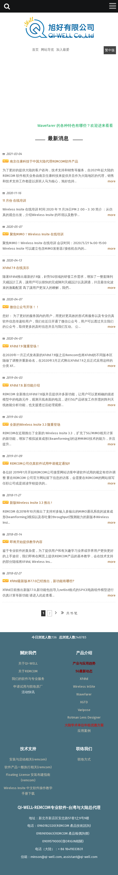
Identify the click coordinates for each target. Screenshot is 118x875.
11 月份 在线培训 (14, 200)
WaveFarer (84, 694)
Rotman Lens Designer (84, 717)
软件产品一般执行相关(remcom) (28, 767)
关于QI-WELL (28, 663)
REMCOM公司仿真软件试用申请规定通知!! (40, 463)
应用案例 (84, 731)
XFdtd (84, 679)
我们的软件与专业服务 (28, 679)
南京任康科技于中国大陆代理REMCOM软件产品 (44, 161)
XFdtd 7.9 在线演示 (16, 268)
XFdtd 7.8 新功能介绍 (25, 385)
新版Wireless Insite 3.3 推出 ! (31, 503)
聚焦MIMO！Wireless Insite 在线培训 (37, 234)
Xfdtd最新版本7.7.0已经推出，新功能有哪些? (42, 581)
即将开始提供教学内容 (26, 542)
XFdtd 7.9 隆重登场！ (25, 346)
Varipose (84, 710)
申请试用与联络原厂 (28, 686)
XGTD (84, 702)
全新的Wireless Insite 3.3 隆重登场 (35, 424)
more (111, 181)
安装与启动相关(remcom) (28, 759)
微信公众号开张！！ (24, 307)
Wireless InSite (84, 686)
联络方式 (84, 759)
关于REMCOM (28, 671)
